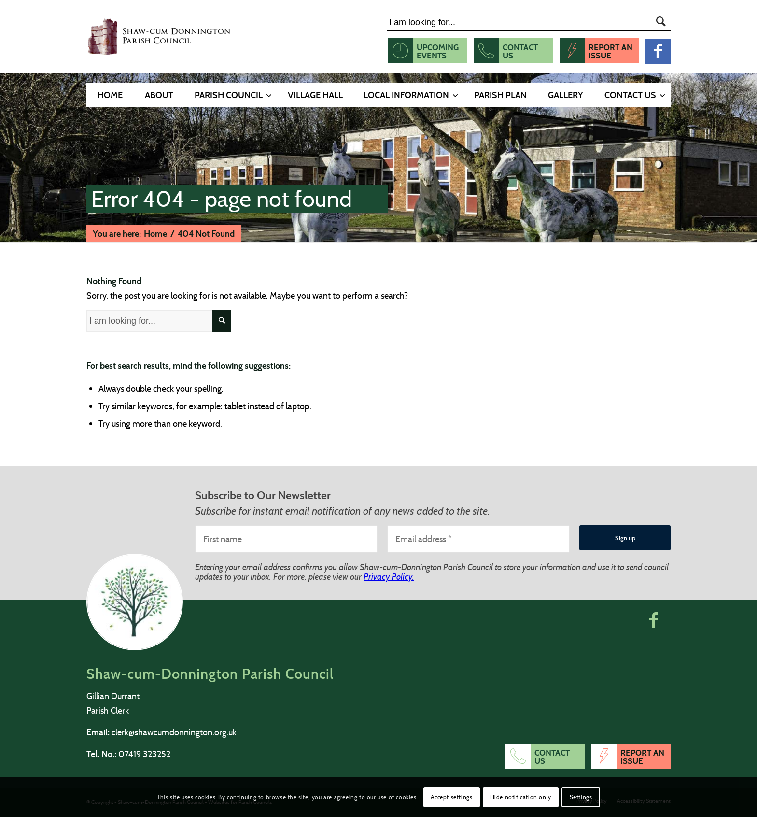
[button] (654, 620)
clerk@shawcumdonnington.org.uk (174, 732)
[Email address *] (478, 539)
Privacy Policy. (389, 576)
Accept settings (451, 797)
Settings (581, 797)
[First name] (286, 539)
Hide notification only (520, 797)
